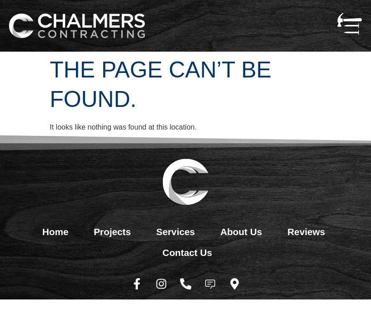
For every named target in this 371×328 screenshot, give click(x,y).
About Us (241, 232)
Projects (112, 232)
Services (175, 232)
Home (55, 232)
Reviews (306, 232)
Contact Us (187, 252)
